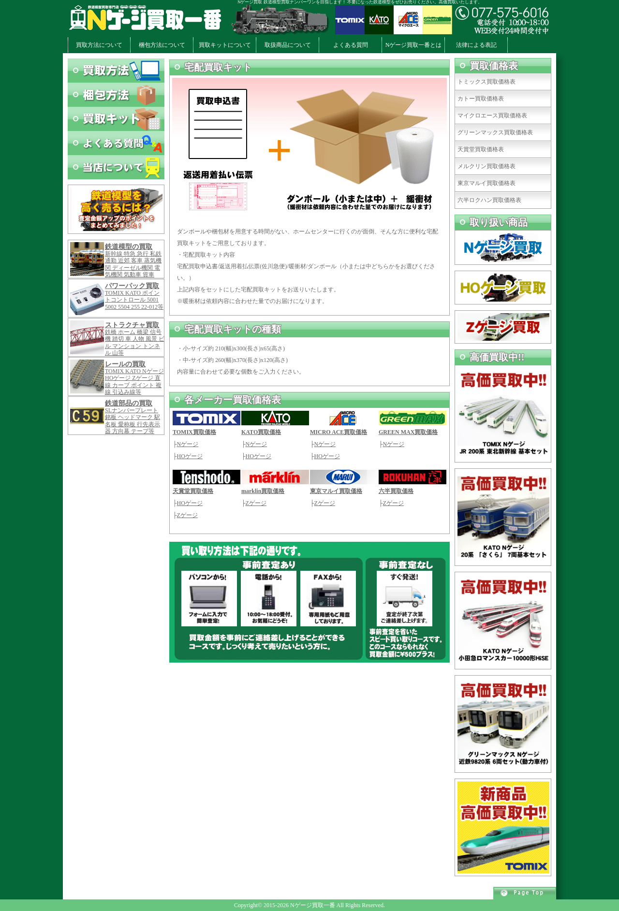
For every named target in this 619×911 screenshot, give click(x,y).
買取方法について (99, 45)
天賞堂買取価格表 (480, 149)
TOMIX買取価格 (194, 432)
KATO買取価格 (261, 432)
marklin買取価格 (262, 491)
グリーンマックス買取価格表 (495, 132)
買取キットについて (225, 45)
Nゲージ (188, 444)
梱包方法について (162, 45)
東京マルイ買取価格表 (486, 183)
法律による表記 (476, 45)
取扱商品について (288, 45)
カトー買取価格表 (480, 98)
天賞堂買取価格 (193, 491)
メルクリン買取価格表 (486, 166)
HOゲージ (190, 456)
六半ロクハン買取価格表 (489, 200)
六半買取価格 (396, 491)
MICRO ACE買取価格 (338, 432)
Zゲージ (187, 515)
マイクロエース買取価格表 (492, 115)
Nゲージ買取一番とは (413, 45)
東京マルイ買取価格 (336, 491)
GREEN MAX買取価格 (408, 432)
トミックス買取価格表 (486, 81)
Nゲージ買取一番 (312, 905)
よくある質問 (350, 45)
